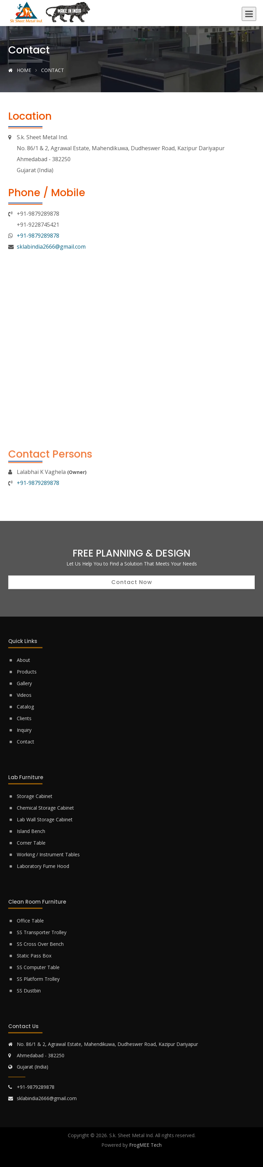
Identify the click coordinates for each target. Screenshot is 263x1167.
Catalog (25, 706)
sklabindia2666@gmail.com (51, 246)
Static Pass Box (34, 955)
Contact (25, 741)
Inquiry (24, 730)
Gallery (24, 683)
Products (27, 671)
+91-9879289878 (38, 235)
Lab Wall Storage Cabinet (45, 819)
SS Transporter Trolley (41, 932)
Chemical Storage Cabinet (45, 808)
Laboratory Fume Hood (43, 866)
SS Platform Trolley (38, 979)
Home (19, 70)
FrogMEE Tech (145, 1145)
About (23, 660)
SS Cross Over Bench (40, 944)
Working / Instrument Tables (48, 854)
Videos (24, 695)
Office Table (30, 920)
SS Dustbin (29, 990)
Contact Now (131, 582)
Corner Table (31, 842)
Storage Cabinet (34, 796)
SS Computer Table (38, 967)
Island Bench (31, 831)
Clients (24, 718)
